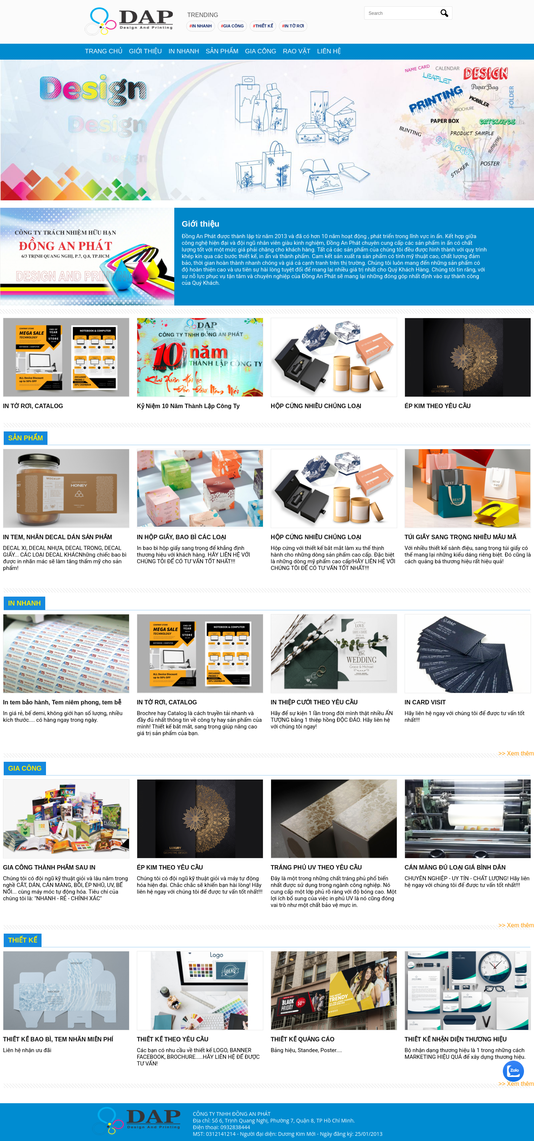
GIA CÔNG (232, 26)
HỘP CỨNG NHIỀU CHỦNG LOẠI (316, 406)
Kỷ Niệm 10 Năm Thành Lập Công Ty (188, 406)
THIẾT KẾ (263, 26)
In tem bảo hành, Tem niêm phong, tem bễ (62, 702)
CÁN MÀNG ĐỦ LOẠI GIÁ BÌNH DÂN (455, 867)
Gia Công (260, 50)
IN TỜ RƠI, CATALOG (33, 406)
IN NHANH (200, 26)
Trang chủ (103, 50)
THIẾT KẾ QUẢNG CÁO (302, 1039)
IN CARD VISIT (425, 702)
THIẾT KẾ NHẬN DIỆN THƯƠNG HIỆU (456, 1039)
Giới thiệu (145, 50)
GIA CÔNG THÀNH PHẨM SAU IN (49, 867)
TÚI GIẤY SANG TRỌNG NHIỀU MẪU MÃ (461, 537)
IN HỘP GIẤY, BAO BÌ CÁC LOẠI (181, 537)
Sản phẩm (222, 50)
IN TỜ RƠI (293, 26)
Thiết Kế (22, 940)
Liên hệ (329, 50)
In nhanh (184, 50)
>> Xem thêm (516, 753)
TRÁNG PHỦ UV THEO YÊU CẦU (316, 867)
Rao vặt (296, 50)
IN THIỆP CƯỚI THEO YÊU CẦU (314, 702)
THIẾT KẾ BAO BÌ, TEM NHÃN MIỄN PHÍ (58, 1039)
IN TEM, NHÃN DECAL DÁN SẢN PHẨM (57, 537)
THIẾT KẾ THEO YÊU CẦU (172, 1039)
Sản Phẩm (25, 438)
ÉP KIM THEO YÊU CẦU (438, 406)
